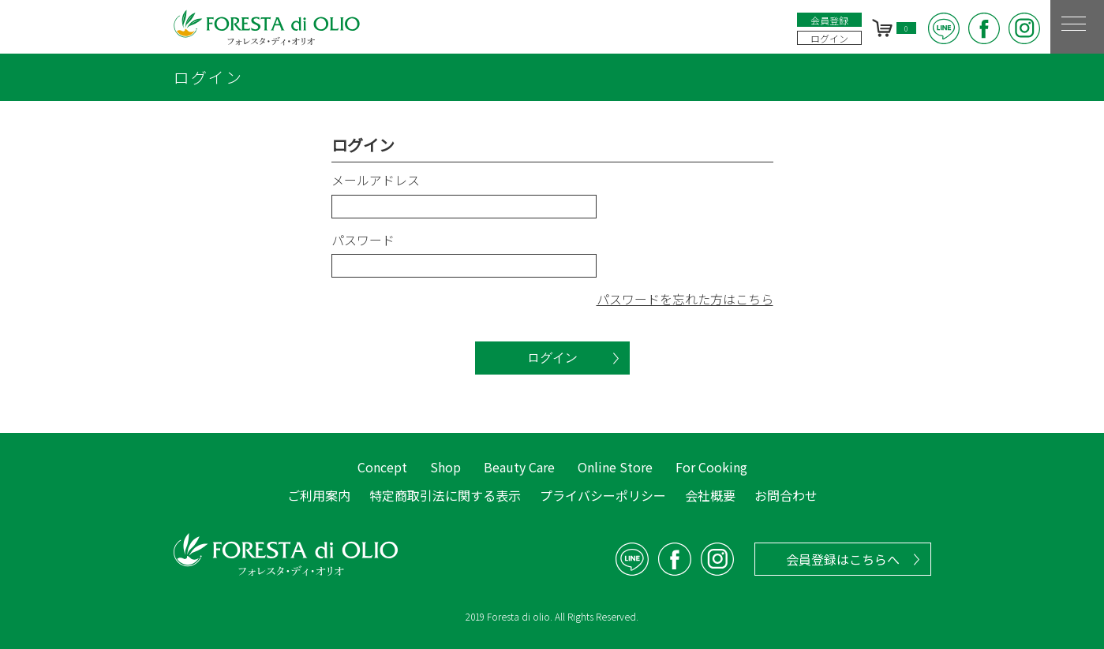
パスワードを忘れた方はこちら (685, 298)
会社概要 (710, 495)
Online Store (615, 466)
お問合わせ (786, 495)
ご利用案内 (318, 495)
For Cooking (711, 466)
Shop (445, 466)
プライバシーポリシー (603, 495)
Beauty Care (519, 466)
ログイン (829, 38)
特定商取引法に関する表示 (445, 495)
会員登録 (829, 20)
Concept (382, 466)
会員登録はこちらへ (843, 559)
